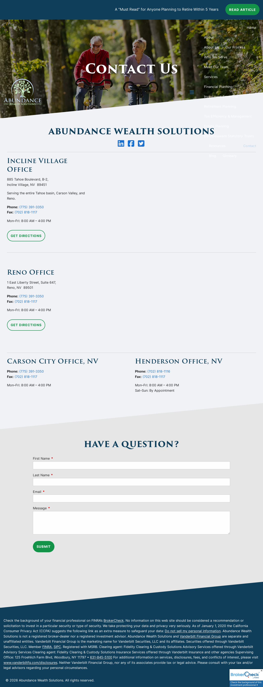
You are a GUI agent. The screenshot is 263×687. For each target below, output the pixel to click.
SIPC (57, 647)
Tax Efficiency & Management (228, 116)
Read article (242, 10)
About (209, 37)
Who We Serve (215, 57)
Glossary (230, 156)
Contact (249, 146)
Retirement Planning (220, 106)
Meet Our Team (216, 67)
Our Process (235, 47)
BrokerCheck (114, 620)
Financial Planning (218, 87)
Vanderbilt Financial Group (200, 636)
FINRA (47, 647)
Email (54, 492)
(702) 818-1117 (26, 212)
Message (56, 508)
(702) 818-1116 (158, 371)
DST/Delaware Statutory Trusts (229, 136)
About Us (211, 47)
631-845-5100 (101, 657)
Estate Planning (216, 126)
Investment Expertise (221, 96)
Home (251, 27)
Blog (212, 156)
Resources (217, 146)
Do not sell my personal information (193, 631)
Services (211, 77)
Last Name (58, 475)
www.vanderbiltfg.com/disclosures (30, 663)
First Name (58, 458)
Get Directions (26, 236)
